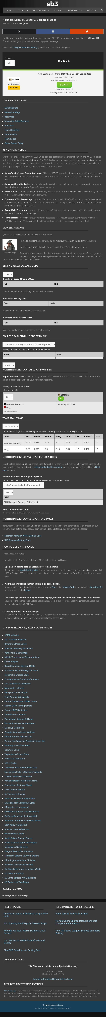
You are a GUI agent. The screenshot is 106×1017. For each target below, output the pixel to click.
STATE (9, 58)
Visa (53, 587)
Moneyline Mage (12, 112)
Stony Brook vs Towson (15, 714)
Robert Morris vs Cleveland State (20, 666)
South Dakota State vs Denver (18, 838)
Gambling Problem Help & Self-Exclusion (53, 978)
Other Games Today (14, 143)
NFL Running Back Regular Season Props (25, 923)
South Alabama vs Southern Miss (20, 798)
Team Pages (10, 138)
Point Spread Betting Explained (72, 913)
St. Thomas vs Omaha (15, 794)
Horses (60, 10)
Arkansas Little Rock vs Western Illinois (23, 820)
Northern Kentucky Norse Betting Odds (23, 535)
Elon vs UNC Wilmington (16, 710)
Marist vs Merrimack (14, 727)
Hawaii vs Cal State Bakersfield (19, 864)
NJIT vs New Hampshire (15, 639)
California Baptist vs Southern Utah (21, 816)
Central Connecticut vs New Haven (21, 701)
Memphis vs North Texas (16, 847)
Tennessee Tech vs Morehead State (21, 767)
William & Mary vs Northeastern (19, 723)
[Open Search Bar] (100, 10)
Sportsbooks (42, 10)
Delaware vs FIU (12, 749)
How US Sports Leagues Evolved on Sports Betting (78, 932)
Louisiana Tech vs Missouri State (20, 802)
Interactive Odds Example (17, 121)
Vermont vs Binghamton (16, 652)
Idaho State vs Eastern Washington (21, 842)
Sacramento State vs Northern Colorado (23, 772)
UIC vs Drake (11, 763)
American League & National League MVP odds (26, 915)
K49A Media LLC (10, 991)
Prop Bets (9, 125)
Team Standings (12, 130)
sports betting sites (29, 570)
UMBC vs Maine (12, 635)
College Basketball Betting (25, 47)
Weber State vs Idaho (14, 833)
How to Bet (76, 10)
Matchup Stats (11, 107)
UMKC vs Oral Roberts (15, 789)
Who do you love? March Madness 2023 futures (24, 932)
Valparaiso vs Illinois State (17, 754)
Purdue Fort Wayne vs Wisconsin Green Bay (25, 741)
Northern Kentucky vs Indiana (19, 648)
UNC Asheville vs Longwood (18, 683)
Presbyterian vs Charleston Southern (22, 679)
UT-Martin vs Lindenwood (17, 807)
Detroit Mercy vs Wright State (18, 705)
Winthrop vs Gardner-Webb (17, 745)
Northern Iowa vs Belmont (17, 829)
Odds (11, 10)
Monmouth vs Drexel (14, 688)
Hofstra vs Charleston (15, 758)
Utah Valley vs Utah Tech (16, 824)
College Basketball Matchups (16, 895)
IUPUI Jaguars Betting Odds (17, 540)
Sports (24, 10)
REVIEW (14, 87)
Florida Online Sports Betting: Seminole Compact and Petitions (76, 922)
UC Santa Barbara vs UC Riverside (20, 877)
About (92, 10)
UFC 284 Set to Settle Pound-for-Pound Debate (24, 941)
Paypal (27, 590)
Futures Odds (11, 134)
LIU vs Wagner (11, 661)
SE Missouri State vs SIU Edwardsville (22, 811)
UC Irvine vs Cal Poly (14, 873)
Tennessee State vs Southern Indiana (22, 855)
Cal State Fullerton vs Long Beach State (23, 869)
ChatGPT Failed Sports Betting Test (22, 950)
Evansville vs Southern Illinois (18, 785)
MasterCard (68, 587)
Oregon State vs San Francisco (19, 851)
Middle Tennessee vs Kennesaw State (22, 657)
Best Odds (9, 116)
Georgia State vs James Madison (20, 732)
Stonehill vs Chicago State (17, 674)
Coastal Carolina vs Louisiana (18, 776)
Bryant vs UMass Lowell (16, 644)
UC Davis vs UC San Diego (17, 882)
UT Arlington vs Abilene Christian (20, 860)
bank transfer (96, 587)
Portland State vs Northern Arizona (21, 780)
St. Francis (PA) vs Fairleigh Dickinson (22, 670)
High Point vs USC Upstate (17, 697)
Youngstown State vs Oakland (18, 719)
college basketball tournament (48, 467)
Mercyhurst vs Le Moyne (16, 692)
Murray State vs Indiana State (18, 736)
